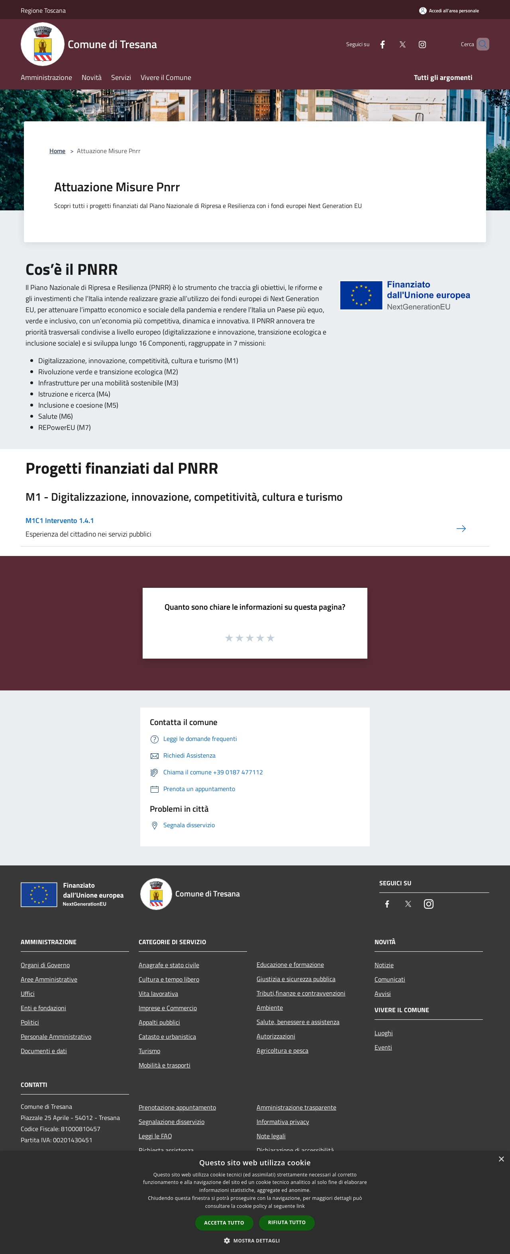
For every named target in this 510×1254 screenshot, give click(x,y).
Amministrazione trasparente (296, 1107)
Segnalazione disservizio (171, 1121)
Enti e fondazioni (43, 1008)
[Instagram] (409, 44)
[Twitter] (389, 44)
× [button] (501, 1160)
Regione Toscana (43, 10)
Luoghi (384, 1033)
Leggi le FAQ (155, 1136)
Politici (30, 1022)
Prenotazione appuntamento (177, 1107)
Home (57, 151)
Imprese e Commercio (168, 1008)
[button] (255, 1240)
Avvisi (383, 993)
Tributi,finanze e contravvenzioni (301, 993)
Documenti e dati (44, 1051)
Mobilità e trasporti (164, 1065)
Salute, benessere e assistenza (298, 1022)
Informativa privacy (283, 1121)
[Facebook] (369, 44)
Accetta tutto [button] (224, 1222)
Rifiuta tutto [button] (287, 1222)
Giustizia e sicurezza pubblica (296, 979)
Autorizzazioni (276, 1036)
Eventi (383, 1047)
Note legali (271, 1136)
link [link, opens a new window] (300, 1206)
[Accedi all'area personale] (449, 10)
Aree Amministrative (49, 979)
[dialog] (255, 1202)
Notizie (384, 965)
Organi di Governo (45, 965)
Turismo (149, 1051)
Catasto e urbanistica (167, 1036)
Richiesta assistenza (166, 1150)
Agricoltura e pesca (282, 1050)
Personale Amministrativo (56, 1036)
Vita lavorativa (158, 993)
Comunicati (390, 979)
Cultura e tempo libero (169, 979)
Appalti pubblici (159, 1022)
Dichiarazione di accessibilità (295, 1150)
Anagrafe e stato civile (169, 965)
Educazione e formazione (290, 964)
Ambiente (270, 1007)
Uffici (28, 993)
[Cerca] (479, 44)
